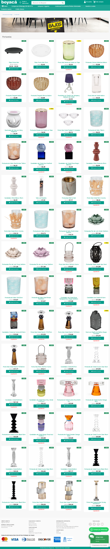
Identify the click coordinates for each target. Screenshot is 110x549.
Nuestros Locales (90, 6)
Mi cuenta (88, 2)
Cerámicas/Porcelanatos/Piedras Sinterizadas (68, 6)
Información (32, 522)
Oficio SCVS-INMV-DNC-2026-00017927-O (65, 528)
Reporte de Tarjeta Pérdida (35, 533)
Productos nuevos (6, 9)
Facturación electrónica (61, 525)
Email (57, 531)
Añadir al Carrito (14, 69)
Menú (4, 6)
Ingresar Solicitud (5, 522)
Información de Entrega (6, 526)
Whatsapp (58, 533)
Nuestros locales (60, 522)
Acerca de (31, 530)
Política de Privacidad (61, 523)
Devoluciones (4, 527)
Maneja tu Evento (33, 525)
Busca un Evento (32, 523)
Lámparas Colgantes (43, 6)
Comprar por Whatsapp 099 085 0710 (22, 6)
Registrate (31, 531)
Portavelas (16, 14)
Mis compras (98, 2)
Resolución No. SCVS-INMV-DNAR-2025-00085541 (67, 526)
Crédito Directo (19, 9)
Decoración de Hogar (8, 14)
